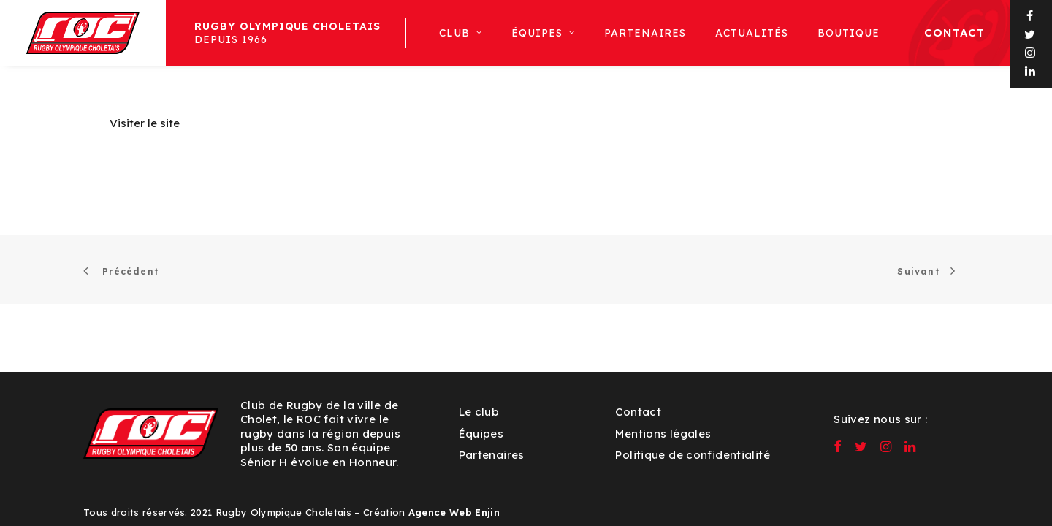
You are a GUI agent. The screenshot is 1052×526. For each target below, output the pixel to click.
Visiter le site (145, 123)
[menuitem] (286, 33)
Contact (954, 32)
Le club (479, 412)
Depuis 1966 (287, 33)
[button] (1030, 16)
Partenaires (645, 32)
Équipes (481, 434)
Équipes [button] (543, 32)
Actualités (751, 32)
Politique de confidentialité (692, 455)
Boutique (848, 32)
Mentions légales (663, 434)
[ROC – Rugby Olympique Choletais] (83, 33)
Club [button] (460, 32)
